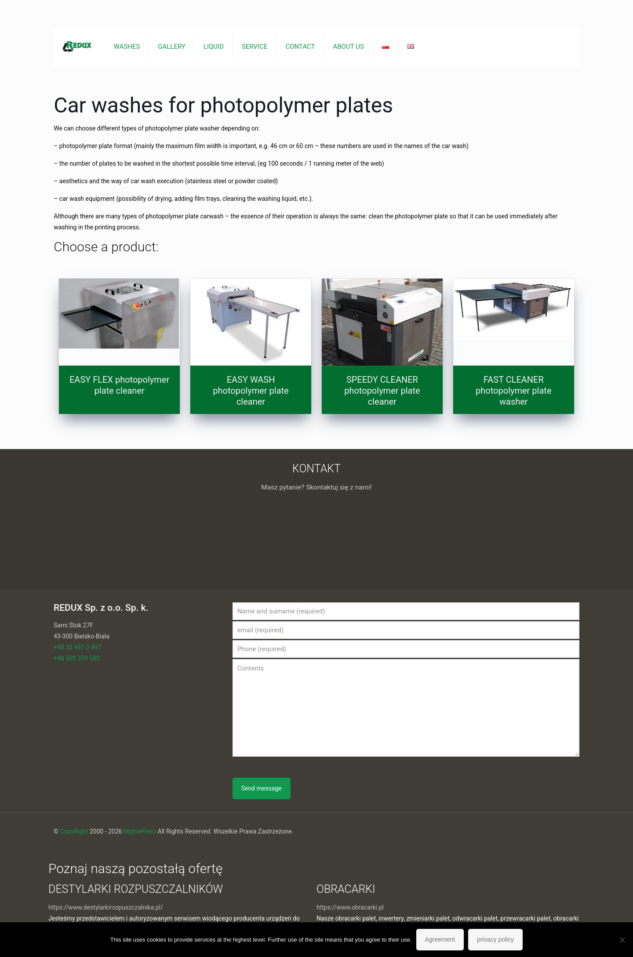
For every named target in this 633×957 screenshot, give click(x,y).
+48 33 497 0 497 (77, 647)
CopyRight (74, 831)
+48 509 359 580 (77, 658)
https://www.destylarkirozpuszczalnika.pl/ (105, 907)
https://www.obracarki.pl (350, 907)
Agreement (440, 939)
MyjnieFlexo (140, 831)
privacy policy (495, 939)
